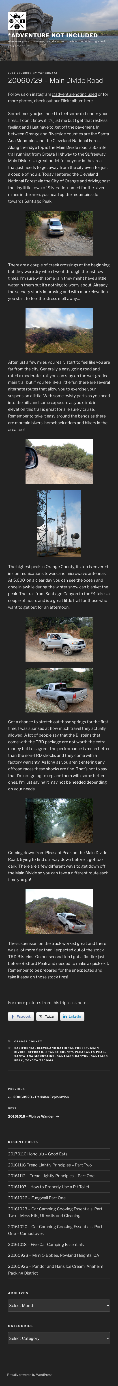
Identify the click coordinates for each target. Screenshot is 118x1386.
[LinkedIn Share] (72, 1016)
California (24, 1048)
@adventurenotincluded (74, 94)
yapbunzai (48, 73)
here (88, 100)
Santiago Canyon (73, 1056)
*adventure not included (53, 35)
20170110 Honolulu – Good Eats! (38, 1154)
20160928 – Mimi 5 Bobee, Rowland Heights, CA (53, 1255)
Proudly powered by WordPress (29, 1375)
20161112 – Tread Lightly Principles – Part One (51, 1175)
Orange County (28, 1041)
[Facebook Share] (21, 1016)
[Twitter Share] (47, 1016)
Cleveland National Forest (62, 1048)
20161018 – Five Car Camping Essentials (46, 1244)
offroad (35, 1052)
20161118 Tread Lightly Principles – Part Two (50, 1165)
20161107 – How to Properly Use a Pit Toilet (48, 1186)
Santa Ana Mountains (34, 1056)
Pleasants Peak (90, 1052)
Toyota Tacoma (39, 1060)
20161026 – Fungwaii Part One (37, 1197)
